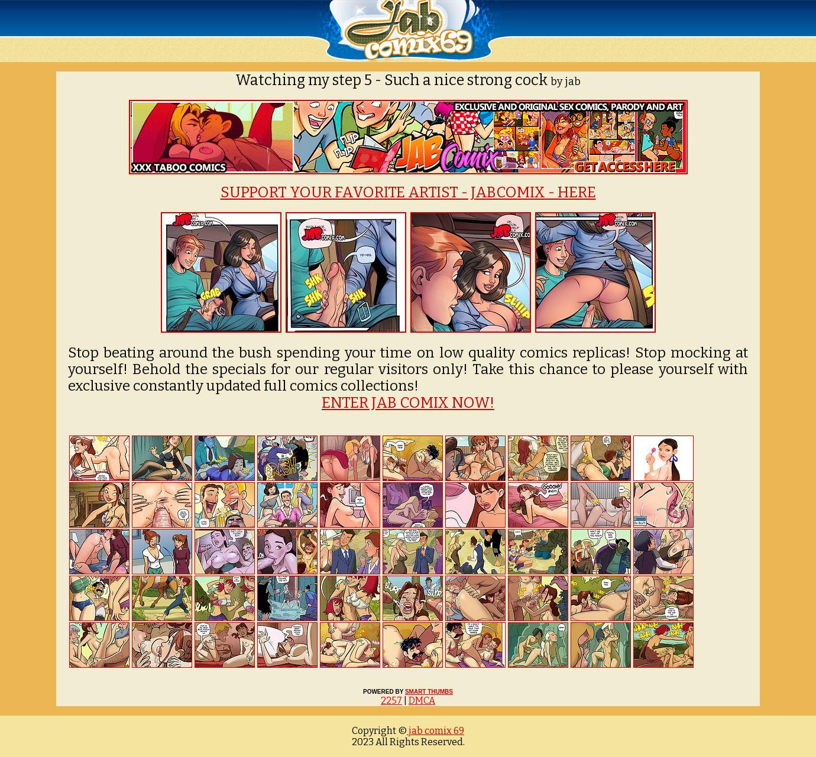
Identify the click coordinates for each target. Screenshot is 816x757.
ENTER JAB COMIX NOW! (408, 403)
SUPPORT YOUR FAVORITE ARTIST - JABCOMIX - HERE (408, 193)
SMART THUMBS (429, 691)
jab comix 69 (435, 730)
